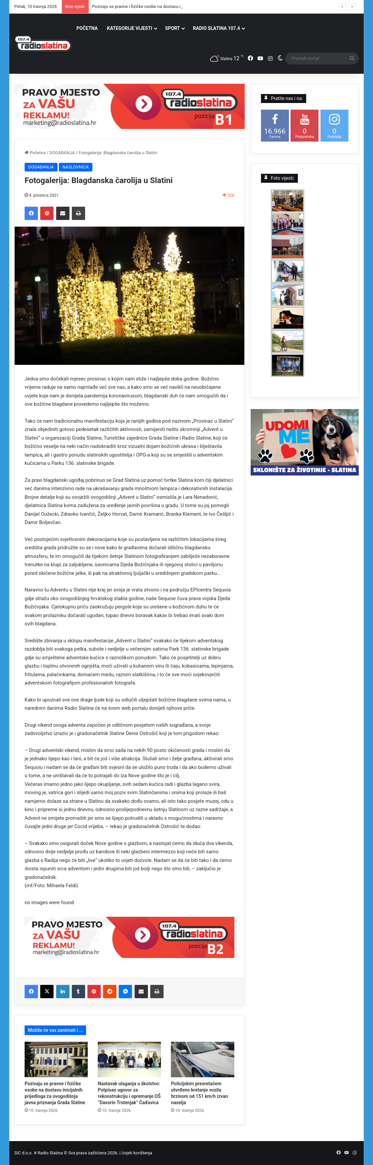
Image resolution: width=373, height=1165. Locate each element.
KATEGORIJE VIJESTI (129, 28)
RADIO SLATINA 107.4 (216, 28)
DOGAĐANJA (62, 152)
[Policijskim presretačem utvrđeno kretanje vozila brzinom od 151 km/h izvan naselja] (202, 1059)
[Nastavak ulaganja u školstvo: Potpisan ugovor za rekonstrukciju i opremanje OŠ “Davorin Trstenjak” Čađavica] (129, 1059)
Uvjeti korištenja (137, 1152)
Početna (35, 152)
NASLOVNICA (75, 166)
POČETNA (87, 28)
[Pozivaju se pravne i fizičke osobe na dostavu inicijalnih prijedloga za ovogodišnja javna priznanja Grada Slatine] (56, 1059)
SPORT (172, 28)
